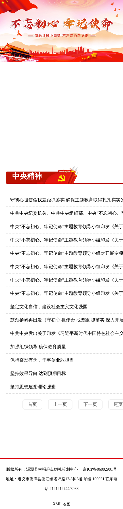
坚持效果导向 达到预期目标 (38, 373)
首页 (32, 404)
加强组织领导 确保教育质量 (38, 346)
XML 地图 (61, 504)
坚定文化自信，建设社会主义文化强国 (48, 306)
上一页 (60, 404)
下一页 (90, 404)
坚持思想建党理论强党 (33, 386)
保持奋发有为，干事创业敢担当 (42, 360)
